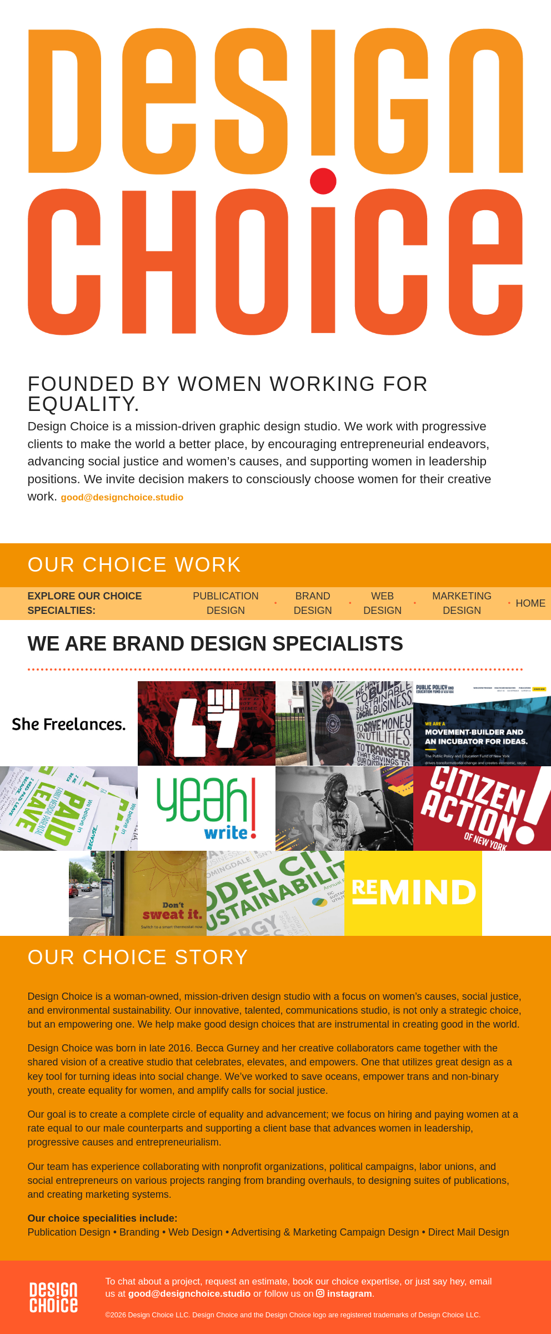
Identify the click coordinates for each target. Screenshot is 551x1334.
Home (531, 603)
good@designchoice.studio (122, 497)
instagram (344, 1293)
